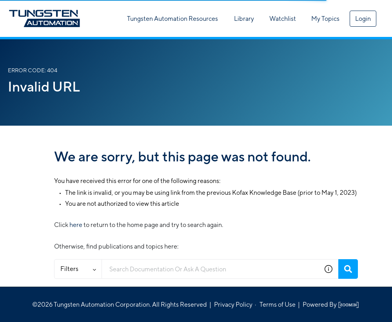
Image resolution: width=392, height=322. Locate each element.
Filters (78, 269)
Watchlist (282, 18)
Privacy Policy (233, 304)
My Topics (325, 18)
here (75, 225)
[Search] (348, 269)
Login (363, 18)
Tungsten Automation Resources (172, 18)
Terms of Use (278, 304)
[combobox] (210, 269)
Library (244, 18)
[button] (328, 269)
